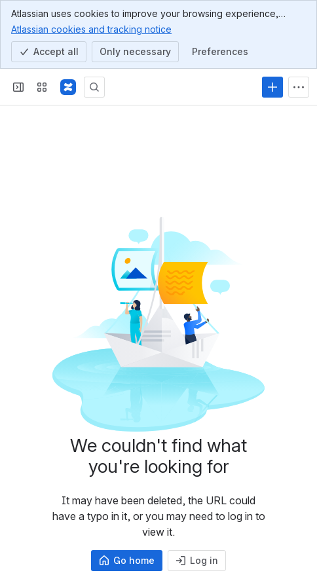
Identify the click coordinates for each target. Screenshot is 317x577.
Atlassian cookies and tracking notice (91, 29)
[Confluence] (68, 87)
